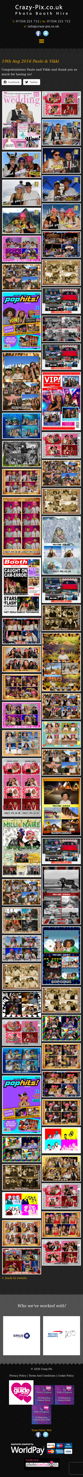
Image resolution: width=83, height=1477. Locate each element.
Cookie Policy (66, 1375)
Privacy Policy (17, 1375)
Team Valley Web (42, 1430)
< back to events (14, 1277)
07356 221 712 (27, 21)
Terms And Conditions (42, 1375)
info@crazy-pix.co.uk (43, 26)
